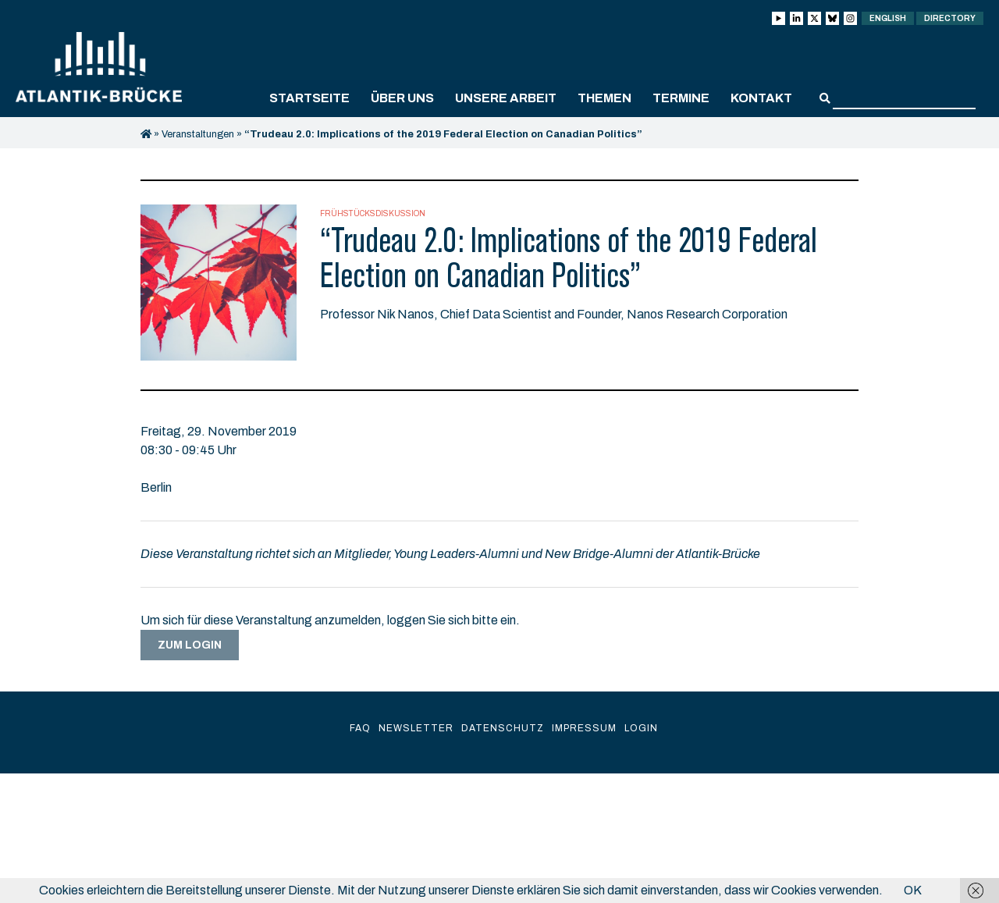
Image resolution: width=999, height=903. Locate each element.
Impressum (584, 728)
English (887, 18)
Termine (680, 98)
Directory (950, 18)
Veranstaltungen (198, 134)
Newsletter (416, 728)
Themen (604, 98)
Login (641, 728)
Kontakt (761, 98)
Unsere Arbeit (505, 98)
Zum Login (190, 645)
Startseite (309, 98)
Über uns (402, 98)
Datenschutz (502, 728)
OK (913, 890)
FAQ (360, 728)
